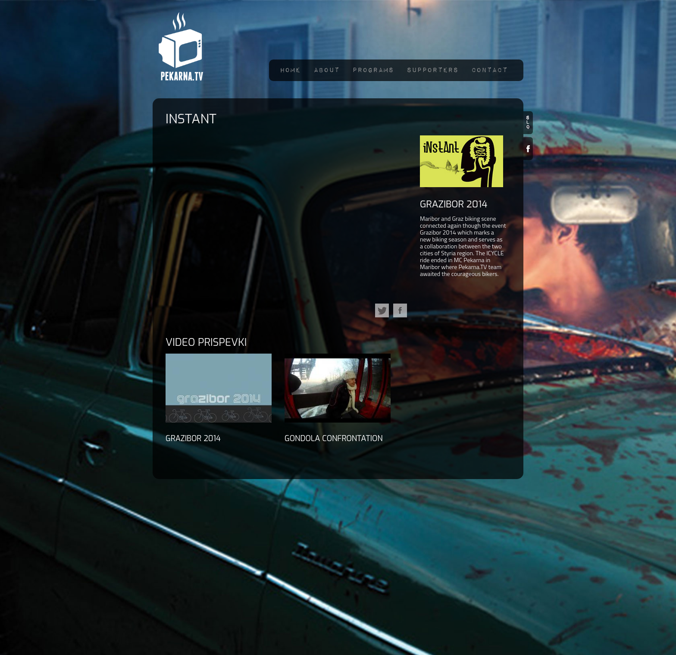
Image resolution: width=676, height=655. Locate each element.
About (326, 70)
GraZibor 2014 (453, 204)
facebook (400, 310)
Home (290, 70)
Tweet (382, 310)
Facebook (528, 148)
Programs (373, 70)
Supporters (432, 70)
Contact (489, 70)
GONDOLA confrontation (334, 438)
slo (528, 122)
